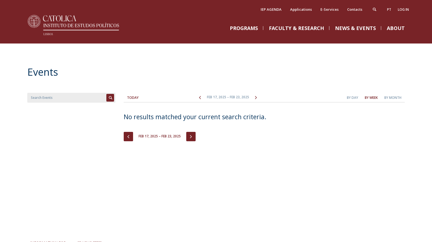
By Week (371, 97)
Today (133, 97)
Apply (110, 98)
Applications (301, 9)
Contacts (354, 9)
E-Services (329, 9)
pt (389, 9)
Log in (403, 9)
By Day (352, 97)
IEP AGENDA (271, 9)
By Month (392, 97)
